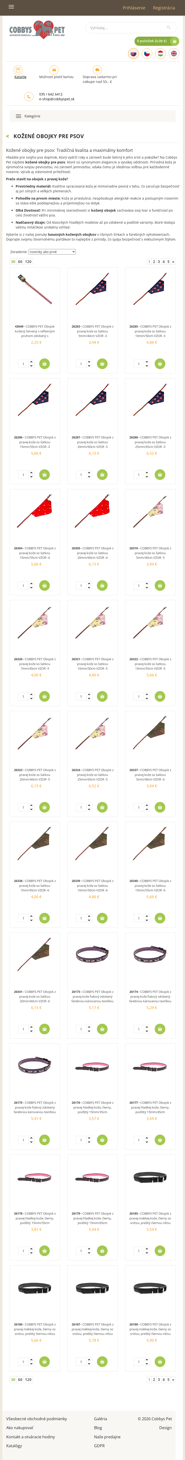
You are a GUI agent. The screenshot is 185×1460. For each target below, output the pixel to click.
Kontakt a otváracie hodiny (30, 1436)
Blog (98, 1427)
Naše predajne (107, 1436)
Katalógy (14, 1445)
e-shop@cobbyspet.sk (56, 99)
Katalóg (20, 76)
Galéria (100, 1418)
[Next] (173, 261)
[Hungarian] (160, 53)
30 (13, 261)
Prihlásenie (134, 8)
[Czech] (147, 53)
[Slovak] (133, 53)
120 (28, 261)
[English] (174, 53)
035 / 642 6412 (51, 94)
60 (20, 261)
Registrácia (164, 8)
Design (165, 1427)
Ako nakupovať (19, 1427)
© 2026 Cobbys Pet (155, 1418)
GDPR (99, 1445)
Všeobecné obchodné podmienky (36, 1418)
